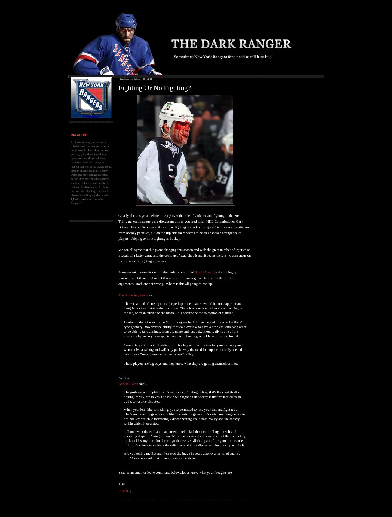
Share (123, 491)
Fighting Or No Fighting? (154, 88)
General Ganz (128, 384)
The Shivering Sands (133, 295)
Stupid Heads (204, 272)
